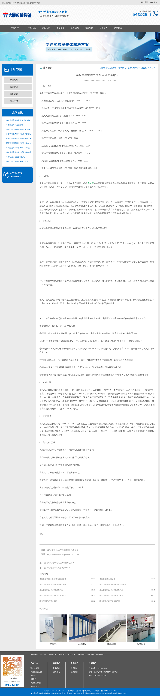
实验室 (90, 183)
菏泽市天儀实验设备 (41, 693)
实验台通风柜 (116, 693)
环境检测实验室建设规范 (15, 157)
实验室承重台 (112, 644)
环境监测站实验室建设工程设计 (18, 161)
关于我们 (74, 663)
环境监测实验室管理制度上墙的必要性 (19, 129)
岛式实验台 (141, 644)
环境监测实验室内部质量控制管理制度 (19, 134)
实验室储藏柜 (36, 683)
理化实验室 (35, 668)
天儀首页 (15, 28)
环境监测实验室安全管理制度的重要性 (19, 120)
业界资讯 (122, 68)
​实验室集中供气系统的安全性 (59, 568)
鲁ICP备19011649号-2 (109, 691)
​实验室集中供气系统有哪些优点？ (60, 563)
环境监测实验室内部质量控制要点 (18, 152)
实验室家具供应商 (61, 693)
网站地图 (144, 2)
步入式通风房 (82, 644)
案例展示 (60, 28)
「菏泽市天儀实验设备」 (84, 691)
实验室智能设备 (36, 672)
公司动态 (56, 668)
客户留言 (153, 2)
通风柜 (33, 679)
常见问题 (75, 28)
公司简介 (103, 28)
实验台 (33, 675)
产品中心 (32, 28)
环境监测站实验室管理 (14, 125)
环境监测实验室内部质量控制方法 (18, 143)
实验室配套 (35, 686)
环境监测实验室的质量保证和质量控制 (19, 148)
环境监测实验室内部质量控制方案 (18, 139)
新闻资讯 (89, 28)
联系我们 (118, 28)
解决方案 (46, 28)
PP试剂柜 (53, 644)
